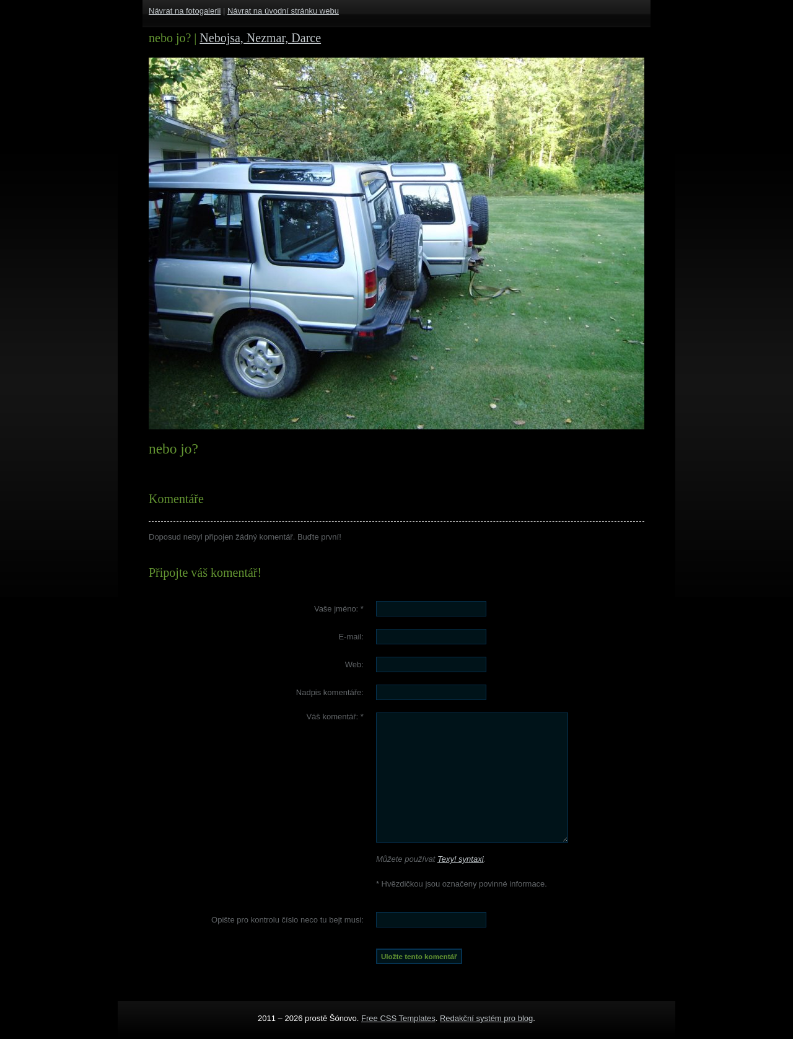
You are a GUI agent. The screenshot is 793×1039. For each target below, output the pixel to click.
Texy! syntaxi (460, 859)
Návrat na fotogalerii (185, 10)
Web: (354, 664)
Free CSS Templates (398, 1018)
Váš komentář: (335, 716)
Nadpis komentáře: (330, 692)
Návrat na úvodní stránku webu (283, 10)
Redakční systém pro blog (486, 1018)
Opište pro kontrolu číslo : (287, 919)
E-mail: (350, 636)
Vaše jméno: (339, 608)
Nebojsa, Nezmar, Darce (260, 38)
